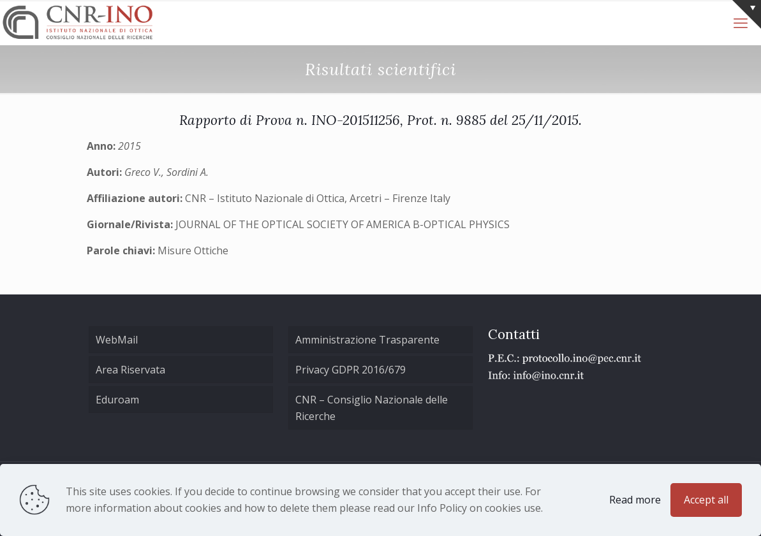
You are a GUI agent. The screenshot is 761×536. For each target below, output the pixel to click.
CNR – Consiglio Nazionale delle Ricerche (371, 408)
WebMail (117, 340)
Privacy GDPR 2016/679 (350, 370)
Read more (635, 500)
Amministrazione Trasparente (367, 340)
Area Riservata (130, 370)
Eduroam (117, 400)
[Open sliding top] (746, 14)
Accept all (706, 500)
